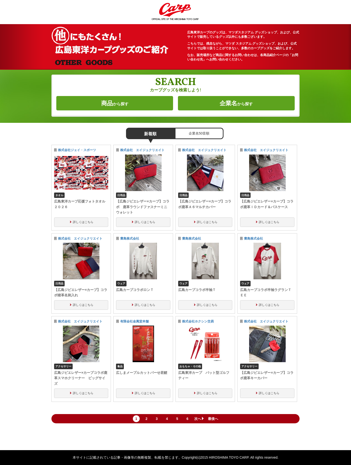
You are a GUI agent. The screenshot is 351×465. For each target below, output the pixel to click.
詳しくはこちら (83, 222)
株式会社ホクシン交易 (198, 321)
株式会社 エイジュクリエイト (142, 150)
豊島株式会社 (129, 238)
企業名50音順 (199, 133)
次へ (199, 419)
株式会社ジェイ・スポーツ (77, 150)
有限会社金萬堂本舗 (134, 321)
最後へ (213, 419)
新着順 (150, 134)
